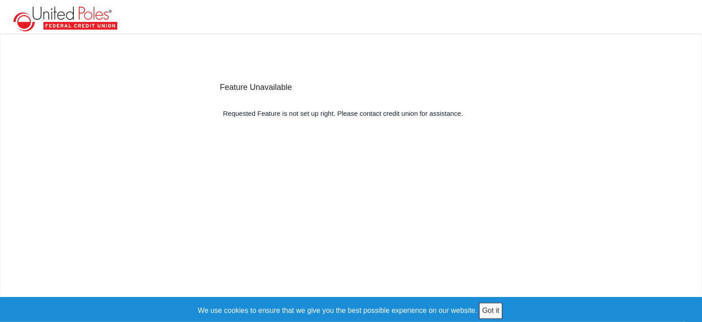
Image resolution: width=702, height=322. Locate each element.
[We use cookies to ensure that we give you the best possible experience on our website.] (351, 309)
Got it (490, 310)
